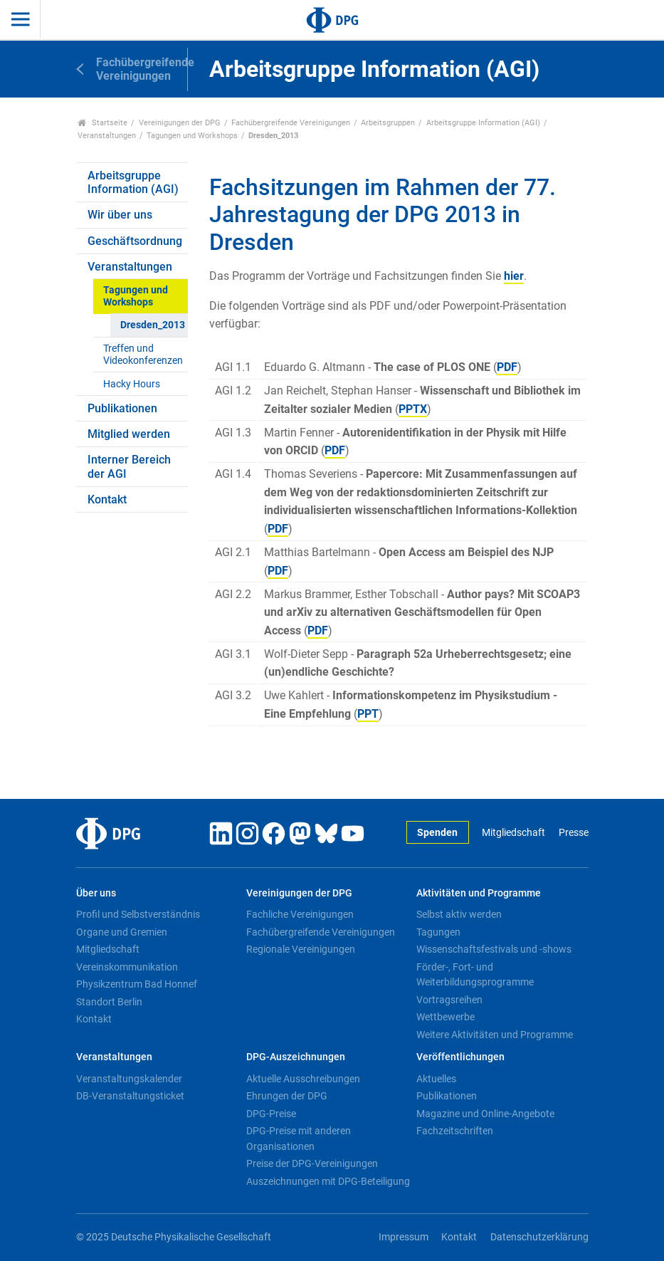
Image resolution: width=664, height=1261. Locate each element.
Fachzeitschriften (454, 1130)
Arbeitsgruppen (388, 122)
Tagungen (438, 932)
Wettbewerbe (445, 1016)
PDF (507, 367)
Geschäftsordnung (135, 241)
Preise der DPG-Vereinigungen (312, 1163)
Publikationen (122, 408)
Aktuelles (436, 1078)
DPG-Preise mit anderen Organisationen (298, 1138)
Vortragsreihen (449, 999)
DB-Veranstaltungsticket (130, 1096)
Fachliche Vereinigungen (300, 914)
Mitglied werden (129, 434)
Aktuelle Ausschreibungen (303, 1078)
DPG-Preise (271, 1113)
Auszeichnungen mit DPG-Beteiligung (328, 1181)
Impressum (403, 1237)
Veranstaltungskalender (129, 1078)
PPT (368, 714)
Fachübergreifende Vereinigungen (290, 122)
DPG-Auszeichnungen (295, 1057)
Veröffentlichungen (460, 1057)
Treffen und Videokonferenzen (143, 354)
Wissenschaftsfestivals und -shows (493, 949)
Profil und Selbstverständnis (138, 914)
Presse (574, 833)
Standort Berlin (109, 1002)
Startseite (103, 122)
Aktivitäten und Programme (478, 893)
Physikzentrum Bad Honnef (136, 984)
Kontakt (107, 499)
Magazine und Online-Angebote (485, 1113)
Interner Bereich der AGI (129, 466)
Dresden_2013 (152, 325)
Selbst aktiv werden (459, 914)
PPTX (413, 409)
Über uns (96, 893)
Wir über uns (120, 214)
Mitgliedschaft (513, 833)
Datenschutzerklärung (539, 1237)
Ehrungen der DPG (286, 1096)
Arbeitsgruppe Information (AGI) (483, 122)
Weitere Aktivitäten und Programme (494, 1034)
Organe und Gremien (121, 932)
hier (514, 276)
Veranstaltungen (107, 135)
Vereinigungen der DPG (180, 122)
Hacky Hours (131, 384)
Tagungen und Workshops (192, 135)
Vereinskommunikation (127, 967)
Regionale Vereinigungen (300, 949)
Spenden (437, 833)
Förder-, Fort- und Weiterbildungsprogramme (475, 974)
